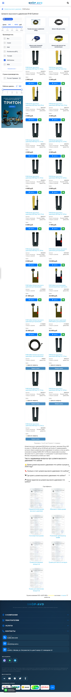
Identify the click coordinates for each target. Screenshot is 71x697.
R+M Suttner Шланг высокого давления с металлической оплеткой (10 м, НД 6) (35, 355)
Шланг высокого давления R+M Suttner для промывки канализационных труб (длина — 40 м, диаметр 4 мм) (58, 320)
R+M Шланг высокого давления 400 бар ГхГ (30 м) (34, 249)
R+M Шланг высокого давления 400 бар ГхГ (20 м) (57, 213)
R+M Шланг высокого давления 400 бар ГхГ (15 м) (34, 140)
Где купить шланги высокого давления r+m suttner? (47, 475)
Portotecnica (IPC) (12, 51)
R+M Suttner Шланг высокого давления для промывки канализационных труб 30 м (35, 320)
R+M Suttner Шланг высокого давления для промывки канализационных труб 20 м (35, 286)
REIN (8, 64)
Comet (9, 43)
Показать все (12, 68)
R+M (8, 47)
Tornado (9, 56)
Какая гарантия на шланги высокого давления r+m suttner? (47, 481)
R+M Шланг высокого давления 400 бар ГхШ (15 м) (35, 213)
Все (8, 38)
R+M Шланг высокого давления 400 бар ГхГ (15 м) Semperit (34, 389)
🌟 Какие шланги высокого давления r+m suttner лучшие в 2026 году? (47, 465)
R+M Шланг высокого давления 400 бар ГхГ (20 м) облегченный (57, 177)
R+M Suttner (7, 19)
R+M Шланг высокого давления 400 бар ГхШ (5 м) (57, 68)
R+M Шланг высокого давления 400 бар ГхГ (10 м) (34, 177)
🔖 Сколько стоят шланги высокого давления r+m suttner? (47, 471)
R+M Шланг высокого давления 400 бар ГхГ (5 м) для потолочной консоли (35, 424)
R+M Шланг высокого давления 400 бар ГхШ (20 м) (35, 104)
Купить (31, 83)
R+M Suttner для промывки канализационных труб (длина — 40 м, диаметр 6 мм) (58, 286)
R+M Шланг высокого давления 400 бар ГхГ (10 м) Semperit (57, 355)
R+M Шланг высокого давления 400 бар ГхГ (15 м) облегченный (57, 140)
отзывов (63, 595)
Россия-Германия (12, 78)
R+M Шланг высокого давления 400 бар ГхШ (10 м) (58, 104)
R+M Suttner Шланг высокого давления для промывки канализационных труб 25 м (58, 249)
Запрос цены (35, 368)
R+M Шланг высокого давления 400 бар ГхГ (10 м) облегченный (34, 68)
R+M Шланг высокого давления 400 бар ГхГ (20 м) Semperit (57, 389)
